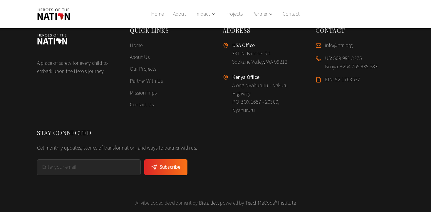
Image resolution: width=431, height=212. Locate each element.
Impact (205, 14)
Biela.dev (208, 203)
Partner (262, 14)
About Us (140, 57)
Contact (291, 14)
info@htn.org (339, 45)
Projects (234, 14)
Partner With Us (146, 81)
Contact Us (142, 104)
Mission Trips (143, 93)
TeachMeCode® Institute (270, 203)
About (179, 14)
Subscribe (165, 167)
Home (157, 14)
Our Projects (143, 69)
